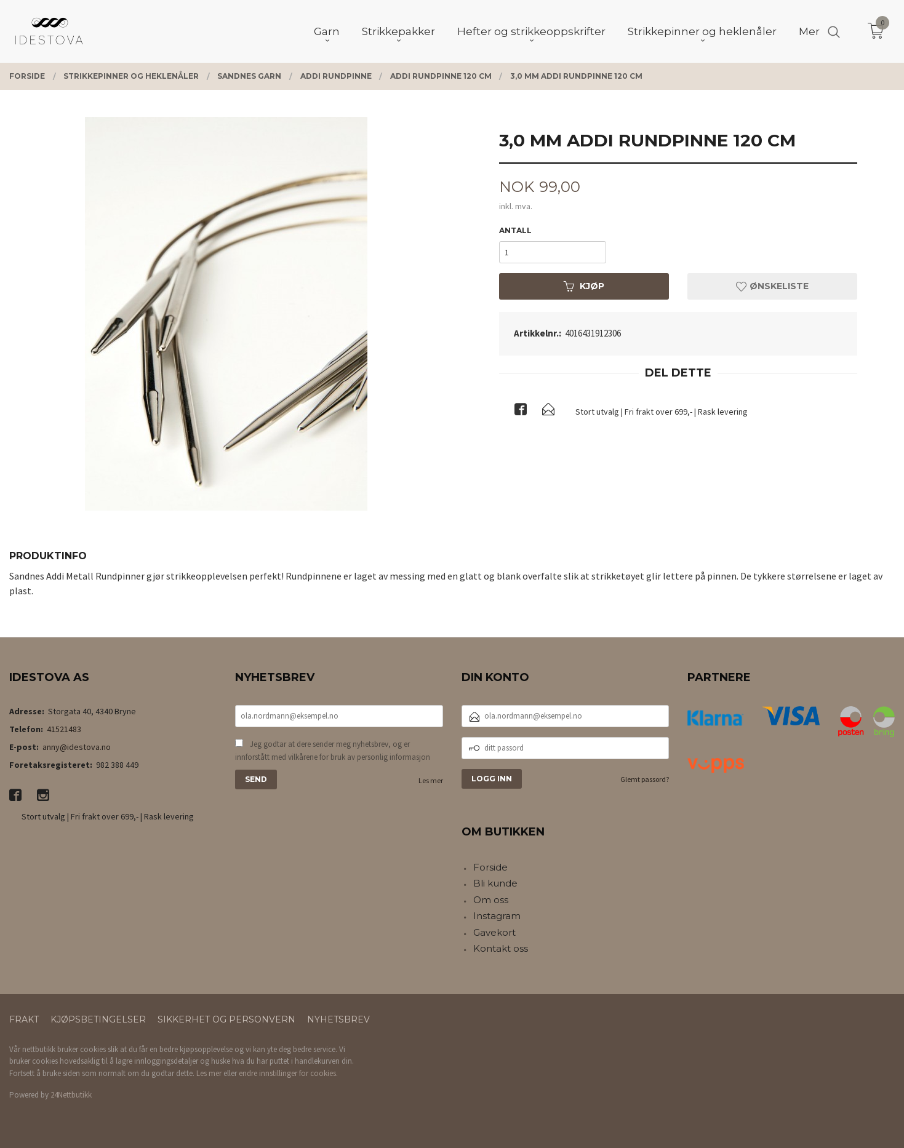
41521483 (64, 729)
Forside (490, 867)
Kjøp (584, 286)
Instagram (497, 916)
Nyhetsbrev (338, 1019)
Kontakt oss (500, 948)
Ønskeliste (772, 286)
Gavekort (494, 932)
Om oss (490, 900)
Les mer (430, 780)
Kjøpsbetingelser (98, 1019)
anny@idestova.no (76, 746)
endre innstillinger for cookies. (288, 1073)
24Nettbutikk (71, 1095)
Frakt (24, 1019)
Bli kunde (495, 883)
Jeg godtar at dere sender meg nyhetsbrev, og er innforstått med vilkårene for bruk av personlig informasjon (332, 751)
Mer (809, 31)
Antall (515, 230)
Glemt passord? (644, 779)
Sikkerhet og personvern (226, 1019)
